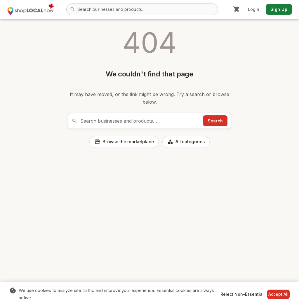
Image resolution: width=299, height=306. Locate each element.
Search (215, 120)
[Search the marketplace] (140, 121)
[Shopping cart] (236, 9)
